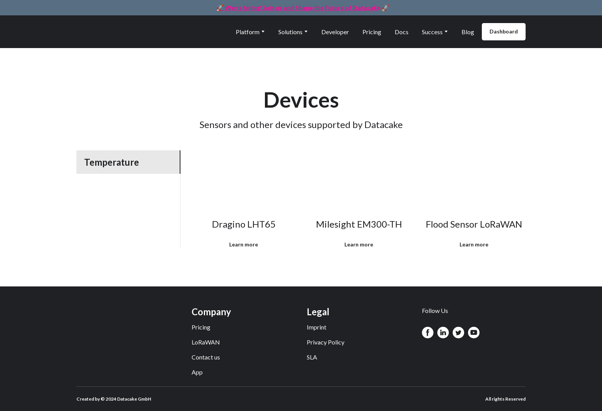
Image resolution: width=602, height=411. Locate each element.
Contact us (206, 357)
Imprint (316, 327)
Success (432, 31)
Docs (401, 31)
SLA (312, 357)
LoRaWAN (206, 342)
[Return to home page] (111, 32)
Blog (467, 31)
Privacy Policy (325, 342)
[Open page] (244, 180)
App (197, 372)
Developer (335, 31)
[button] (504, 31)
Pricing (371, 31)
